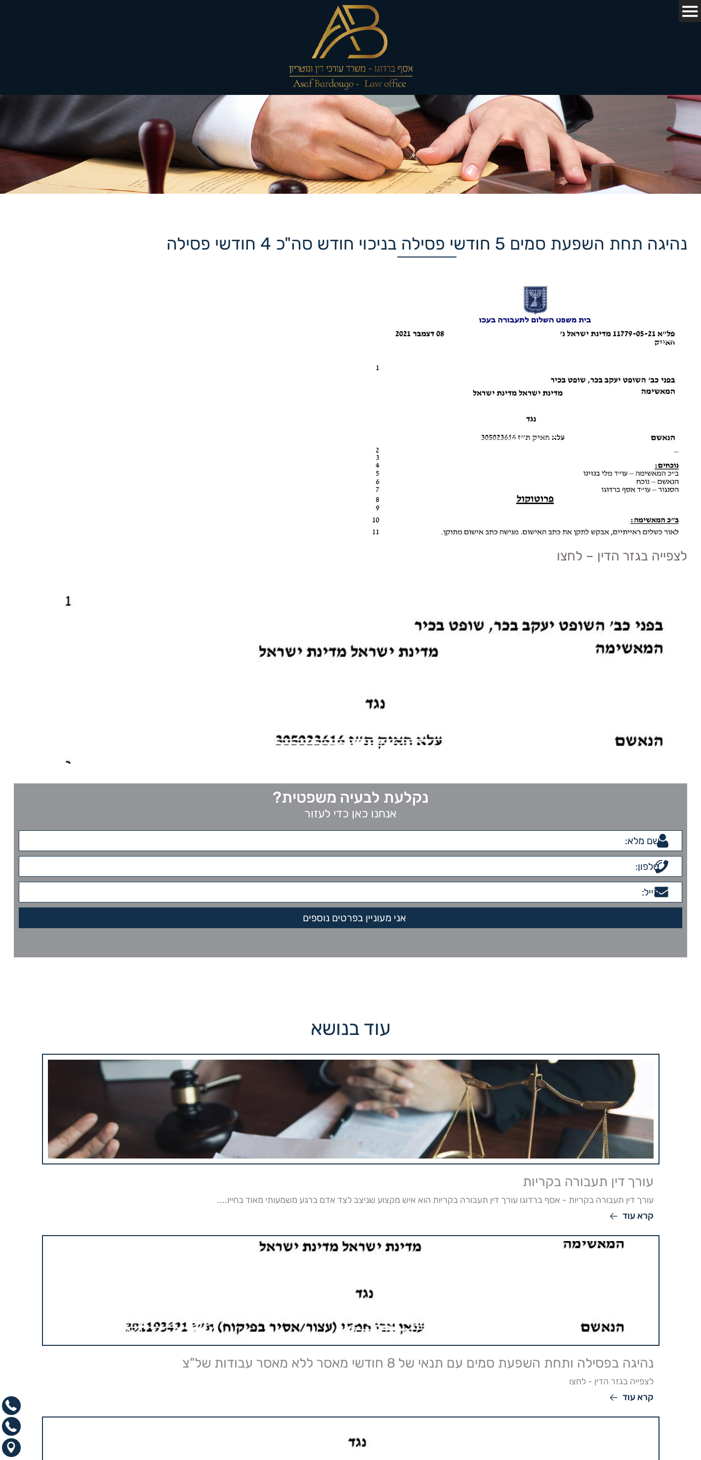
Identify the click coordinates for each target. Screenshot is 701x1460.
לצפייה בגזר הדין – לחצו (622, 556)
